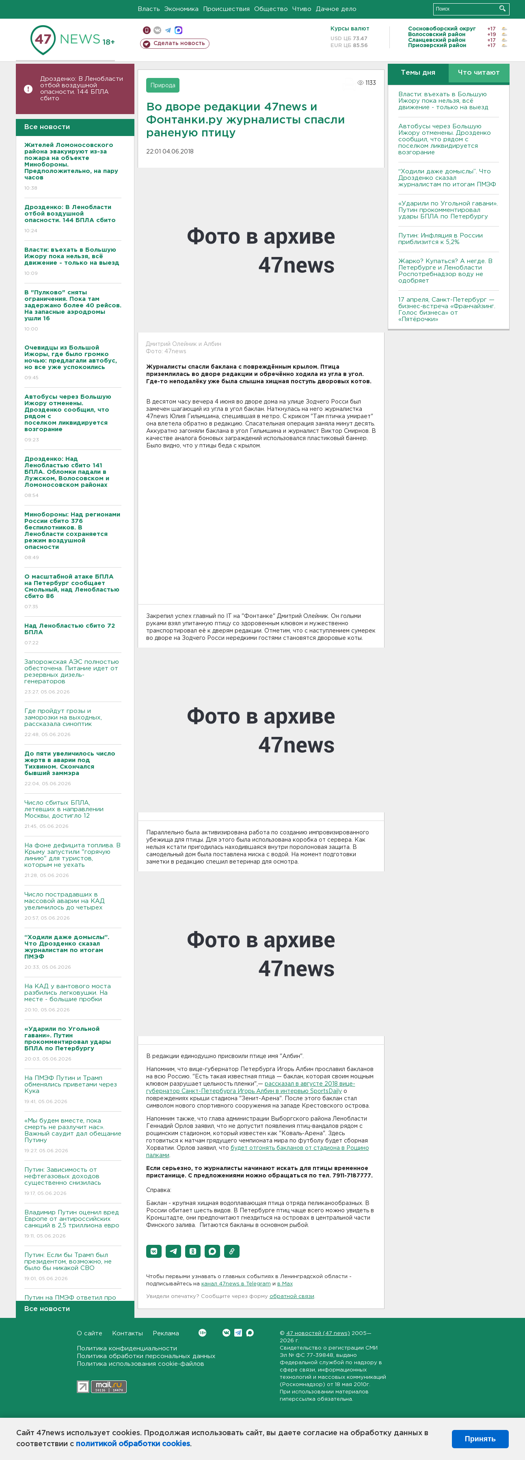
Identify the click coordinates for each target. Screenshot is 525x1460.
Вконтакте (202, 1333)
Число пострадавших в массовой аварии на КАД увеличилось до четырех (72, 907)
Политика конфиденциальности (127, 1348)
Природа (162, 85)
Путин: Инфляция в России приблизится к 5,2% (440, 239)
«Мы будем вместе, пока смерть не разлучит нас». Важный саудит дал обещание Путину (72, 1136)
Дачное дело (336, 9)
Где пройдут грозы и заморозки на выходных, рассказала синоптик (72, 723)
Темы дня (418, 73)
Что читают (479, 73)
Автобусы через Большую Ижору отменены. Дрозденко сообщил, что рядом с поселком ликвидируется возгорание (444, 139)
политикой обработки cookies (133, 1444)
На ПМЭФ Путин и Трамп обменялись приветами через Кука (72, 1090)
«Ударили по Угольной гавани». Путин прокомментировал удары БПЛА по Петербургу (448, 210)
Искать (502, 8)
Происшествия (226, 9)
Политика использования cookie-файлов (140, 1364)
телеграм (168, 30)
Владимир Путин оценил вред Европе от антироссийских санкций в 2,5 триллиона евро (72, 1225)
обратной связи (292, 1296)
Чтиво (301, 9)
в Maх (285, 1284)
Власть (149, 9)
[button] (154, 1251)
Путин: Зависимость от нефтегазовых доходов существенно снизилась (72, 1182)
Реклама (166, 1333)
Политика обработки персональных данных (146, 1356)
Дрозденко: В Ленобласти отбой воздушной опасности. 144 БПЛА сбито (81, 88)
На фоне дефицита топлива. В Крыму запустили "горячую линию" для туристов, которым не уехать (72, 861)
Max (250, 1333)
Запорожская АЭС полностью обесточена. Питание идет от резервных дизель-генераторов (72, 677)
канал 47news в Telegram (236, 1284)
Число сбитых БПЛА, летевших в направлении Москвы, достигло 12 (72, 815)
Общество (271, 9)
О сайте (89, 1333)
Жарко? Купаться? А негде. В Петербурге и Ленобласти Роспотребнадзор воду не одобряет (445, 271)
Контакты (127, 1333)
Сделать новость (179, 43)
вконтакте (157, 30)
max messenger (178, 30)
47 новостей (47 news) (318, 1333)
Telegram (238, 1333)
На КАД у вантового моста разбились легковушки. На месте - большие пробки (72, 998)
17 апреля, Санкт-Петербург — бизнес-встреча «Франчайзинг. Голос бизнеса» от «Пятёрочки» (446, 309)
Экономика (181, 9)
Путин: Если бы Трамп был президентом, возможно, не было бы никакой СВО (72, 1267)
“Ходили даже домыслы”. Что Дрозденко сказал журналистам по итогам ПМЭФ (447, 178)
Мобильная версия (147, 30)
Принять (480, 1439)
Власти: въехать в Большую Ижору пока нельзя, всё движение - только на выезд (443, 101)
